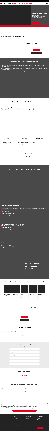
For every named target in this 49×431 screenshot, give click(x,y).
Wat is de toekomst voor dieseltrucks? (15, 361)
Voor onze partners (28, 416)
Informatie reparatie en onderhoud (30, 420)
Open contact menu (44, 1)
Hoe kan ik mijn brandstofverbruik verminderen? (17, 349)
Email (2, 391)
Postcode (2, 394)
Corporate (38, 418)
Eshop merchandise (39, 419)
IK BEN (47, 3)
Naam (2, 388)
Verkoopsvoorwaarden (17, 425)
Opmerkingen (3, 397)
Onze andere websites (40, 416)
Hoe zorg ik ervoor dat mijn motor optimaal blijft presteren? (18, 352)
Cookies (15, 420)
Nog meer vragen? (12, 364)
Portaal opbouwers (28, 419)
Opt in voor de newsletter (5, 407)
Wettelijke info (16, 418)
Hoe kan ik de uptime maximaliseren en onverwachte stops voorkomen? (20, 355)
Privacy (15, 419)
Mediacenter (27, 418)
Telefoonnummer (27, 391)
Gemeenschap (24, 375)
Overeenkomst (24, 378)
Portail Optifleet (39, 420)
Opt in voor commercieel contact (6, 404)
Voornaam (26, 388)
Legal (15, 416)
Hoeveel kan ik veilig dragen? (14, 358)
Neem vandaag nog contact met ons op (24, 410)
